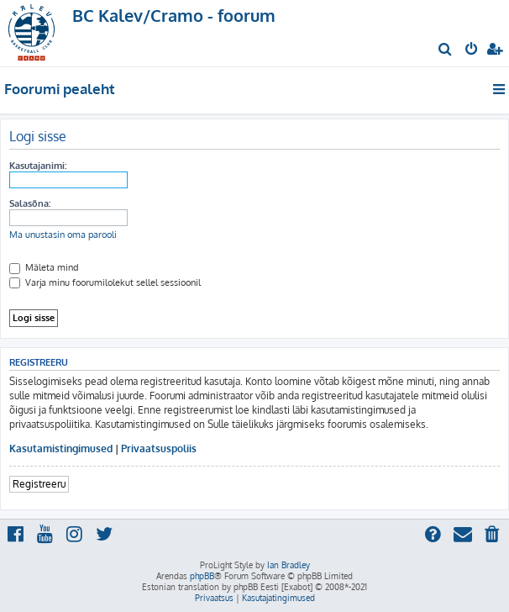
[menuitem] (445, 50)
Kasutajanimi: (37, 165)
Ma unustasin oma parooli (63, 234)
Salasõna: (29, 203)
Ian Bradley (288, 565)
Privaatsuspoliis (159, 448)
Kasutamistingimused (61, 448)
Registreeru (39, 483)
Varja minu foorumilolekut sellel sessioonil (105, 282)
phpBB (202, 576)
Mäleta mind (44, 267)
